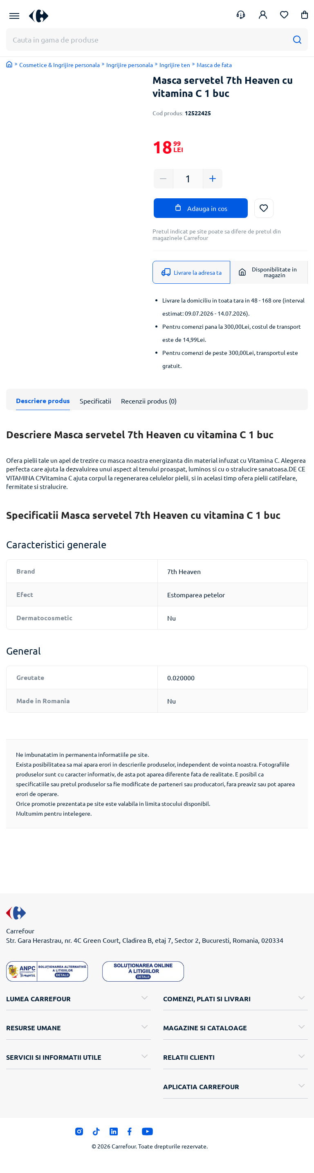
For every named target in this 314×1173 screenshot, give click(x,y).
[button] (304, 16)
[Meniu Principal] (14, 16)
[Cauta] (297, 39)
